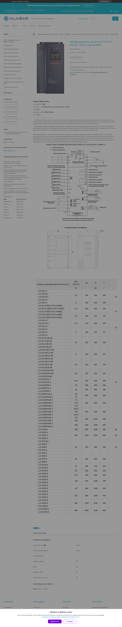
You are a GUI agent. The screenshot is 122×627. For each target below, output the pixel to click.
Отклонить (69, 621)
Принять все (55, 621)
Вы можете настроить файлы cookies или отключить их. (60, 617)
